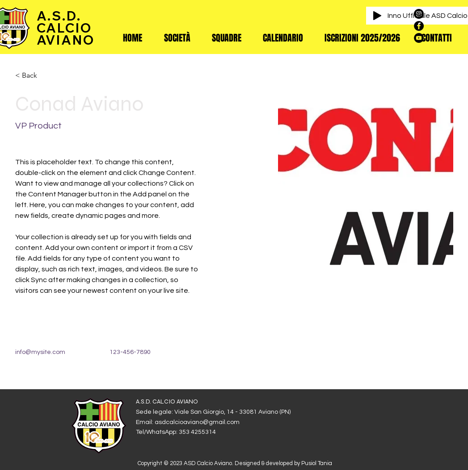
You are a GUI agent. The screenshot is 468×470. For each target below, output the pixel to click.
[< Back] (33, 75)
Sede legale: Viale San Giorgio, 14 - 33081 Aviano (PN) (213, 412)
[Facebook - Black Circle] (419, 26)
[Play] (377, 15)
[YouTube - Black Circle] (419, 38)
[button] (177, 38)
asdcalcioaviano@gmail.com (197, 422)
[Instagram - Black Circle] (419, 14)
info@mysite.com (40, 352)
